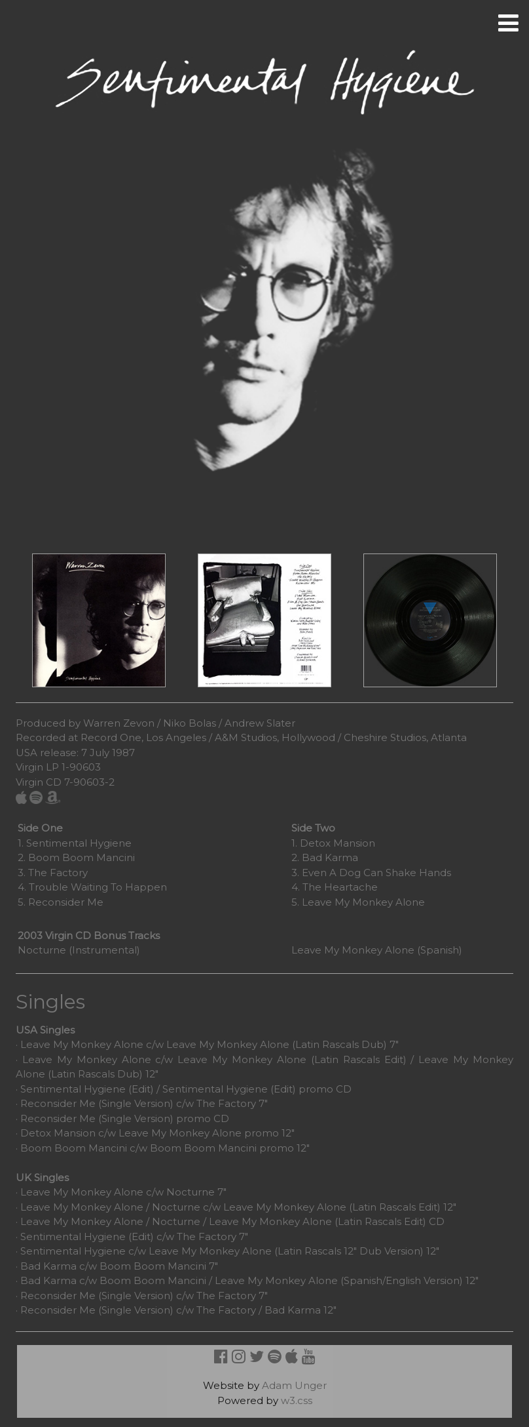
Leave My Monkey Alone (81, 1044)
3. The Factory (53, 872)
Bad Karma (48, 1266)
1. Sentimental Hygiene (75, 843)
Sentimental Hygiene (73, 1236)
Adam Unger (294, 1385)
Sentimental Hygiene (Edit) (87, 1089)
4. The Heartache (334, 887)
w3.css (296, 1400)
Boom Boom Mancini (73, 1148)
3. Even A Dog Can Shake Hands (371, 872)
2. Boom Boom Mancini (76, 857)
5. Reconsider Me (60, 902)
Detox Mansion (58, 1133)
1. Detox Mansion (333, 843)
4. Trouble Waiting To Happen (92, 887)
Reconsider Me (58, 1103)
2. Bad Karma (324, 857)
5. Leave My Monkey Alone (358, 902)
